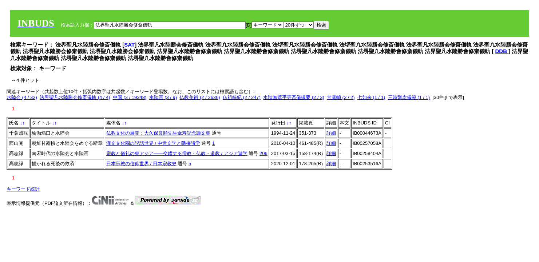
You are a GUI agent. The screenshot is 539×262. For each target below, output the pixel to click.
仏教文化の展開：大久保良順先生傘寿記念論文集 (158, 133)
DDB (502, 51)
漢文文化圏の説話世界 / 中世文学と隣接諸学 (153, 143)
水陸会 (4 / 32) (22, 97)
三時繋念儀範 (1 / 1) (409, 97)
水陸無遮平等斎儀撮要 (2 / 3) (293, 97)
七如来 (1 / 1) (371, 97)
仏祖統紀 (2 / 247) (242, 97)
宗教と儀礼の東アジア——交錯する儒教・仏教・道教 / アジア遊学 (176, 153)
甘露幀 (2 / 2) (341, 97)
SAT (129, 44)
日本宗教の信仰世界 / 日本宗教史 (141, 163)
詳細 (331, 133)
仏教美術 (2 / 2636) (199, 97)
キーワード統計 (23, 189)
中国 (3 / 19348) (130, 97)
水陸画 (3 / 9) (163, 97)
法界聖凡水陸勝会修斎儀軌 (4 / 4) (75, 97)
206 (263, 153)
